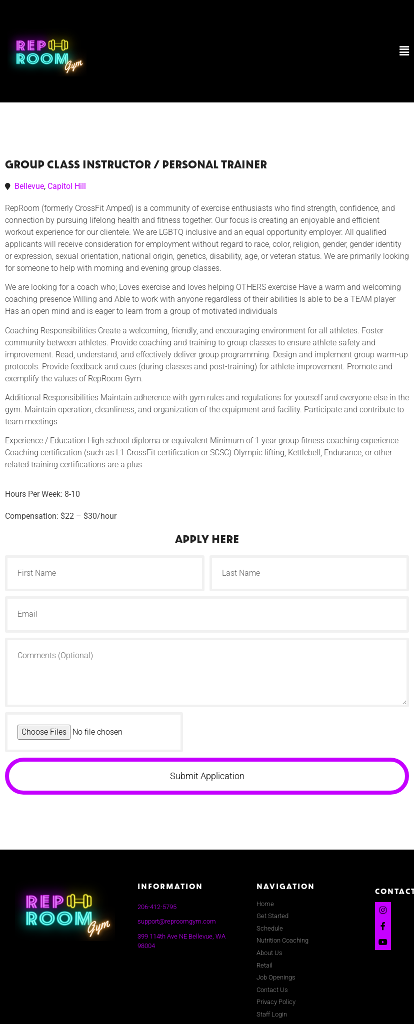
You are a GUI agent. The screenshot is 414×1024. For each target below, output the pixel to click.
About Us (269, 953)
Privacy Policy (276, 1002)
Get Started (272, 916)
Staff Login (271, 1014)
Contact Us (272, 990)
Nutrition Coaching (282, 940)
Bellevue (29, 186)
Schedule (269, 928)
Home (265, 904)
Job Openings (276, 977)
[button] (271, 51)
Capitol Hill (67, 186)
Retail (264, 965)
